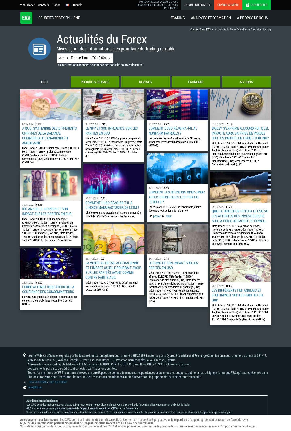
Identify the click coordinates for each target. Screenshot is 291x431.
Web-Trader (27, 5)
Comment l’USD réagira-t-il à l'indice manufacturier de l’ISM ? (112, 205)
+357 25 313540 (37, 382)
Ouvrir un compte (198, 5)
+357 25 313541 (58, 382)
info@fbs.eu (35, 387)
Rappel (57, 5)
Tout (44, 81)
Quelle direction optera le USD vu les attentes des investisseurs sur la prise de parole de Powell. (240, 216)
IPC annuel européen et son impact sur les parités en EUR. (47, 211)
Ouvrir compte (228, 5)
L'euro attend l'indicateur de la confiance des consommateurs (48, 289)
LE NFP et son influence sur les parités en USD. (111, 131)
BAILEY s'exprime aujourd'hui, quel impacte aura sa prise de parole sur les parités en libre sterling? (240, 133)
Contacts (43, 5)
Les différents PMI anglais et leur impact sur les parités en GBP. (237, 295)
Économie (196, 81)
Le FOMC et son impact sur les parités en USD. (173, 265)
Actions (246, 81)
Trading (178, 17)
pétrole (157, 216)
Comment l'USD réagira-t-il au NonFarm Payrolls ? (173, 131)
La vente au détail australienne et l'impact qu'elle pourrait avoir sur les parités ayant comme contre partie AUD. (113, 270)
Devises (145, 81)
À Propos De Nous (252, 17)
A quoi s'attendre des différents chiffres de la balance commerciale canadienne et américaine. (49, 135)
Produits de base (95, 81)
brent (169, 216)
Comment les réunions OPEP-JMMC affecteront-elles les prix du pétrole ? (177, 197)
